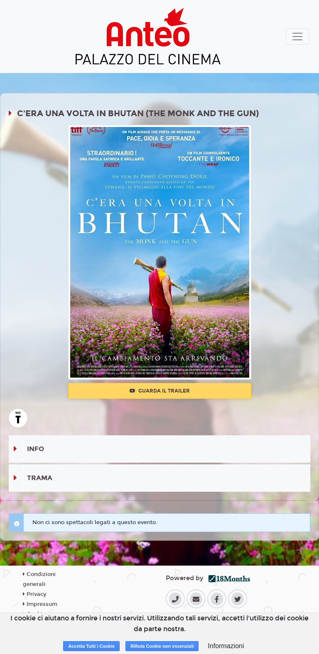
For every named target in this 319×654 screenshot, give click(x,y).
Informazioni (226, 645)
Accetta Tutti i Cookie (91, 646)
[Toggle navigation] (297, 36)
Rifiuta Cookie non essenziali (162, 646)
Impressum (40, 604)
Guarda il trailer (160, 391)
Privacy (34, 594)
